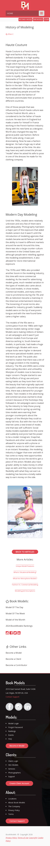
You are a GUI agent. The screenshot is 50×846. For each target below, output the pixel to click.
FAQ (10, 739)
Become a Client (13, 659)
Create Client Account (19, 783)
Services (11, 769)
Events (11, 735)
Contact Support (12, 697)
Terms (11, 814)
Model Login (13, 723)
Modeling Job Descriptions (25, 591)
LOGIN (46, 19)
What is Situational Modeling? (25, 572)
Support (11, 776)
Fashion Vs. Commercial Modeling (25, 584)
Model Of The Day (14, 607)
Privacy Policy (14, 810)
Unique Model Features (25, 566)
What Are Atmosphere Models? (25, 578)
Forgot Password (15, 727)
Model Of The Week (15, 613)
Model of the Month (15, 619)
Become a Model (14, 652)
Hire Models (13, 765)
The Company (14, 806)
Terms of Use (23, 837)
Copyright (33, 837)
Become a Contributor (16, 665)
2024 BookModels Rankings (19, 625)
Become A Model (17, 746)
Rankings (12, 731)
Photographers (14, 772)
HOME (10, 13)
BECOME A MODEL (25, 19)
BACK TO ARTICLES (25, 551)
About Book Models (16, 802)
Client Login (13, 761)
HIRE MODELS (38, 19)
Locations (12, 798)
